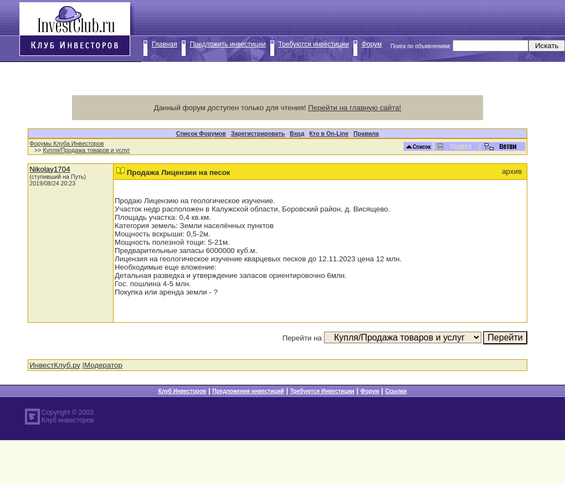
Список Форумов (201, 133)
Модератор (103, 365)
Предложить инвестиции (228, 44)
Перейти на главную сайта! (354, 108)
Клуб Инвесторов (182, 391)
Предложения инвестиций (248, 391)
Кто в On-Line (328, 133)
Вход (297, 133)
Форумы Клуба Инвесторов (66, 143)
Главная (164, 44)
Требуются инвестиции (314, 44)
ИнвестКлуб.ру (54, 365)
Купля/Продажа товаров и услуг (86, 150)
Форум (372, 44)
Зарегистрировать (258, 133)
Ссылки (396, 391)
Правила (366, 133)
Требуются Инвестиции (322, 391)
